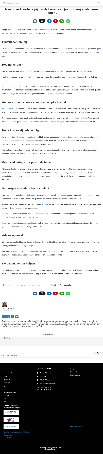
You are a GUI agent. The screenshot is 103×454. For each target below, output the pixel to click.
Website (6, 317)
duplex (11, 109)
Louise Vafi (6, 310)
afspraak (9, 33)
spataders (44, 204)
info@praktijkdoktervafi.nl (47, 383)
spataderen (57, 93)
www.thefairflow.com (76, 426)
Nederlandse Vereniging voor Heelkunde (17, 432)
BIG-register (8, 437)
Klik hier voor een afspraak (13, 285)
